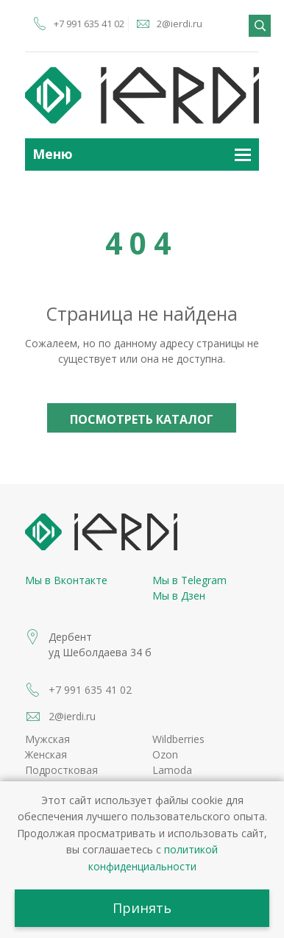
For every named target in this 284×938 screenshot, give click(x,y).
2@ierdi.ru (179, 23)
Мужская (47, 739)
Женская (46, 754)
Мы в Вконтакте (66, 580)
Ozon (165, 754)
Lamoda (172, 770)
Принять (142, 908)
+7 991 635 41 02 (89, 23)
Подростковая (61, 770)
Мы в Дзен (178, 596)
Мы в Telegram (189, 580)
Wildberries (178, 739)
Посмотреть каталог (141, 419)
